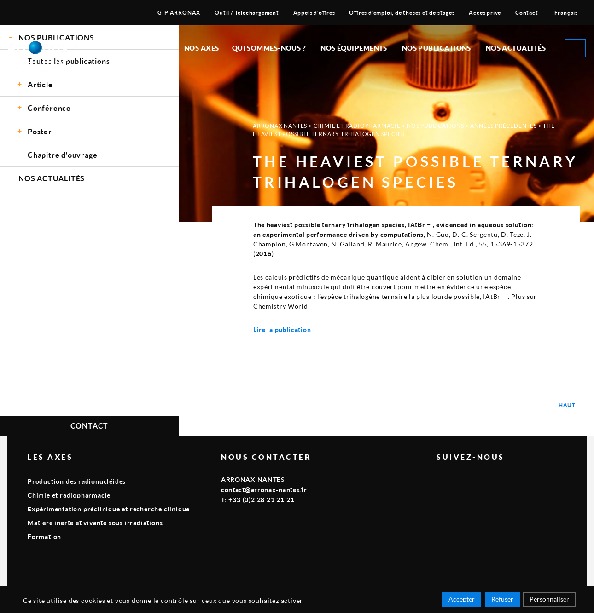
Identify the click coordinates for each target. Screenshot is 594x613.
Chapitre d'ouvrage (62, 154)
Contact (526, 12)
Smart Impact (538, 588)
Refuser (502, 600)
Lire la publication (282, 329)
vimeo (442, 484)
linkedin (463, 484)
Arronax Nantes (280, 125)
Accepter (461, 600)
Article (40, 84)
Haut (567, 404)
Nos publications (436, 48)
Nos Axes (201, 48)
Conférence (49, 107)
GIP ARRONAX (178, 12)
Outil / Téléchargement (247, 12)
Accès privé (485, 12)
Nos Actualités (516, 48)
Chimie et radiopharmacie (357, 125)
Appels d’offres (314, 12)
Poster (40, 131)
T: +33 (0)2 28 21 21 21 (257, 500)
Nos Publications (435, 125)
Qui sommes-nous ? (269, 48)
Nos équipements (353, 48)
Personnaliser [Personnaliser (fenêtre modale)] (549, 600)
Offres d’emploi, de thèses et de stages (401, 12)
